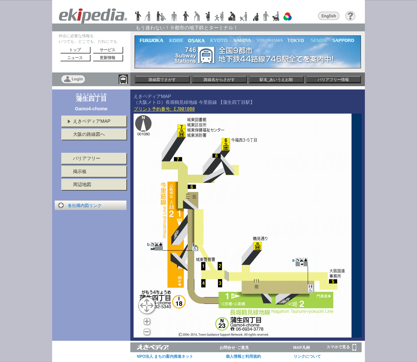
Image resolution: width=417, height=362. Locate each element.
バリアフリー (86, 158)
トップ (75, 50)
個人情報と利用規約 (243, 356)
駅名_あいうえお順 (276, 79)
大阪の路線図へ (89, 134)
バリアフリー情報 (333, 79)
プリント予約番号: (164, 109)
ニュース (75, 57)
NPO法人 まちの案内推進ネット (165, 356)
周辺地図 (82, 184)
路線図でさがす (162, 79)
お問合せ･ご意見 (234, 347)
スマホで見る (341, 347)
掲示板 (80, 171)
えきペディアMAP (91, 121)
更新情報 (107, 57)
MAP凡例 (301, 347)
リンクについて (307, 356)
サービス (107, 50)
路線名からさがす (219, 79)
